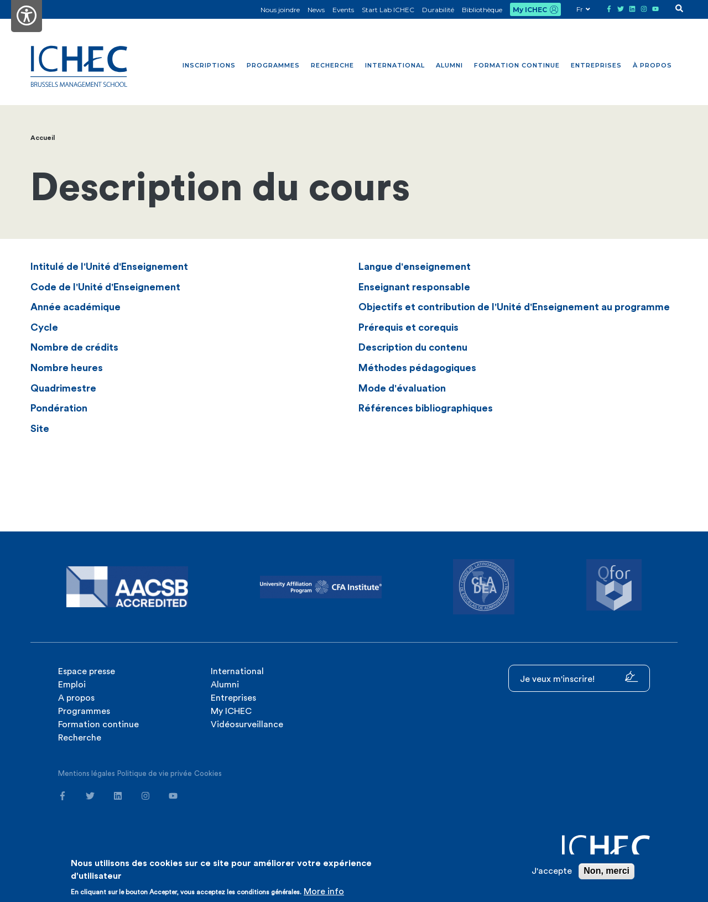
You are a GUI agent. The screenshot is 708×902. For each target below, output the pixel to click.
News (316, 10)
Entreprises (596, 65)
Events (343, 10)
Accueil (42, 137)
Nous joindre (280, 10)
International (395, 65)
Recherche (332, 65)
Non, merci (606, 870)
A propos (76, 698)
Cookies (208, 773)
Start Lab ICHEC (388, 10)
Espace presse (86, 671)
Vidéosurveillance (247, 724)
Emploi (72, 684)
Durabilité (438, 10)
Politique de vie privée (154, 773)
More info (324, 891)
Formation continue (517, 65)
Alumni (449, 65)
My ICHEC (530, 10)
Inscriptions (209, 65)
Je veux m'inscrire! (579, 677)
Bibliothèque (482, 10)
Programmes (273, 65)
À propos (652, 65)
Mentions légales (86, 773)
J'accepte (552, 871)
